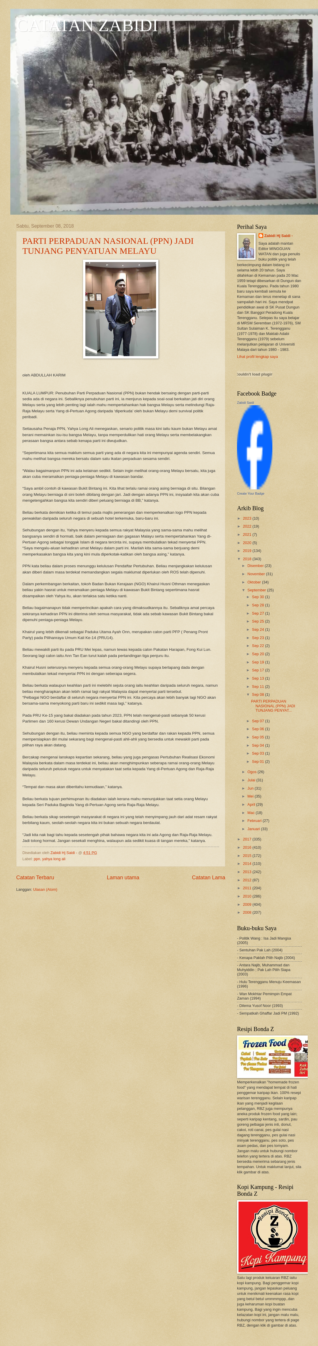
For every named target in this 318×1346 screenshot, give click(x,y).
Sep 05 (258, 737)
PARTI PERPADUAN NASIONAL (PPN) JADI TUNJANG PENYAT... (273, 706)
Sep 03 (258, 753)
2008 (247, 912)
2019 (247, 550)
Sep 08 (258, 694)
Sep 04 (258, 745)
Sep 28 (258, 605)
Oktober (254, 582)
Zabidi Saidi (245, 402)
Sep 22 (258, 645)
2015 (247, 855)
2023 (247, 518)
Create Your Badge (250, 493)
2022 (247, 526)
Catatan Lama (208, 877)
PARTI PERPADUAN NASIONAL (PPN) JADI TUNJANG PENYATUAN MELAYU (108, 246)
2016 (247, 847)
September (257, 590)
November (256, 574)
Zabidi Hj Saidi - (278, 235)
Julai (251, 780)
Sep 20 (258, 654)
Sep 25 (258, 621)
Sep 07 (258, 721)
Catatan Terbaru (35, 877)
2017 (247, 839)
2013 (247, 872)
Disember (256, 565)
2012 (247, 880)
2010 (247, 896)
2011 (247, 888)
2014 (247, 863)
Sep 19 (258, 662)
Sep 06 (258, 729)
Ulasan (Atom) (45, 889)
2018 (247, 559)
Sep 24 (258, 629)
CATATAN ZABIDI (87, 25)
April (251, 804)
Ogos (252, 772)
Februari (255, 820)
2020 (247, 543)
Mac (251, 812)
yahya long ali (53, 859)
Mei (250, 796)
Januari (254, 829)
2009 (247, 904)
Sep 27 (258, 613)
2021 (247, 534)
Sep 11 (258, 686)
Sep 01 (258, 761)
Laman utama (123, 877)
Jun (250, 788)
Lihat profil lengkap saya (257, 356)
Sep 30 (258, 597)
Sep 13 (258, 678)
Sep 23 (258, 638)
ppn (37, 859)
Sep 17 (258, 670)
